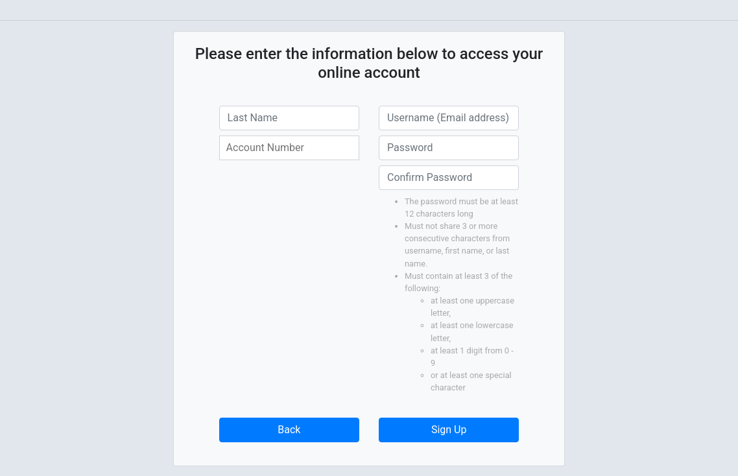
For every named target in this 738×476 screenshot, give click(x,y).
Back (289, 429)
